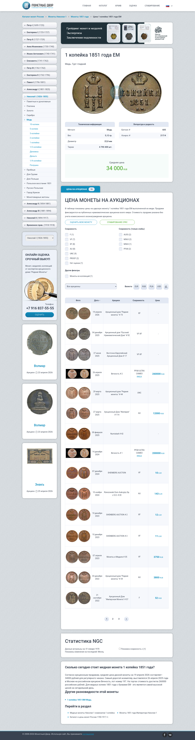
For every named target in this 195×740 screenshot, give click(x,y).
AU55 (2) (127, 234)
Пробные (29, 170)
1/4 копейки (35, 161)
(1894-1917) (36, 218)
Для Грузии (30, 174)
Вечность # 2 (117, 374)
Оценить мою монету (81, 222)
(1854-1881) (37, 203)
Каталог (103, 6)
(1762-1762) (34, 68)
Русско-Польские (33, 188)
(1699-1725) (34, 25)
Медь (28, 120)
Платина (29, 106)
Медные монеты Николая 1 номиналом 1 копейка (92, 713)
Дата (97, 300)
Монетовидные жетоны (36, 197)
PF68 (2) (127, 249)
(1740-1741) (39, 53)
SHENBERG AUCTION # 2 (117, 515)
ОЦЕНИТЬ (39, 314)
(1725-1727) (36, 32)
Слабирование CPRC (117, 222)
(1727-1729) (34, 39)
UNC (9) (73, 254)
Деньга (33, 156)
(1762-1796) (37, 75)
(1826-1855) (36, 96)
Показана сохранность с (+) (133, 649)
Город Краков (32, 192)
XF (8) (72, 244)
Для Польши (31, 179)
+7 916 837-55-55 (40, 308)
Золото (28, 110)
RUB (144, 286)
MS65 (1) (127, 244)
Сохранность (139, 300)
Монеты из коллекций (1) (81, 276)
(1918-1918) (39, 225)
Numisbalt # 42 (116, 434)
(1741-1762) (36, 60)
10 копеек (34, 124)
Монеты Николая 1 (57, 16)
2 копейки (34, 138)
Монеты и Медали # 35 (117, 557)
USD (159, 286)
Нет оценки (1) (76, 263)
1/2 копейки (35, 147)
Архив (118, 6)
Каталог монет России (33, 16)
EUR (136, 286)
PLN (151, 286)
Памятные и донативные (37, 101)
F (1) (72, 234)
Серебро (29, 115)
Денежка (34, 151)
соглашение (88, 734)
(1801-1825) (37, 89)
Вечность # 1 (117, 453)
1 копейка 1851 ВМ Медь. (79, 700)
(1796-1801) (34, 82)
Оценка (133, 6)
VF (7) (72, 239)
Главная (86, 6)
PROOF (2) (74, 258)
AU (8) (72, 249)
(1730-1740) (39, 46)
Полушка (34, 165)
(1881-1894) (37, 210)
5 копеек (34, 129)
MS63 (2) (127, 239)
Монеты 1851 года (80, 16)
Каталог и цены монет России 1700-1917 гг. (89, 717)
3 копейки (34, 133)
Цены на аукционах (80, 189)
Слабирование (152, 6)
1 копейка (34, 142)
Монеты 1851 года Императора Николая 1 (138, 713)
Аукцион (117, 300)
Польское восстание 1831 (37, 183)
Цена (158, 300)
